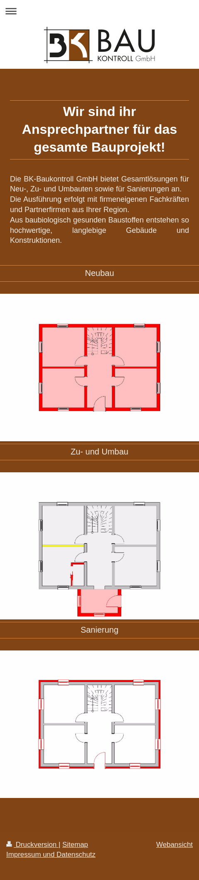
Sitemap (75, 845)
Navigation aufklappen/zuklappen (99, 11)
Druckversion (32, 845)
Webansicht (174, 845)
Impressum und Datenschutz (51, 854)
